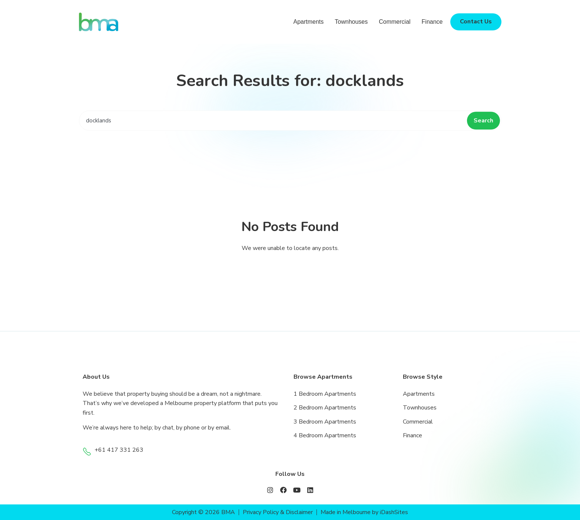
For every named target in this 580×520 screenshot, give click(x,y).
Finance (432, 22)
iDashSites (394, 512)
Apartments (308, 22)
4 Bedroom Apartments (325, 435)
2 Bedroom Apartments (325, 408)
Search (483, 120)
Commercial (394, 22)
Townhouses (351, 22)
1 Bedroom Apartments (325, 394)
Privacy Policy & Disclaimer (278, 512)
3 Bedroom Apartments (325, 422)
